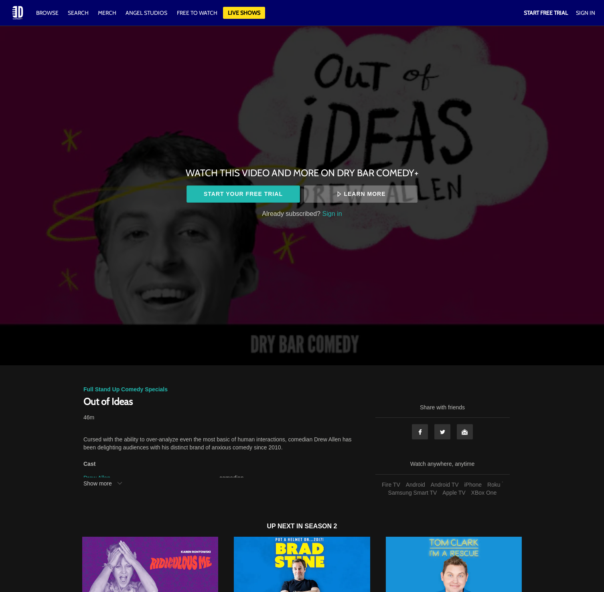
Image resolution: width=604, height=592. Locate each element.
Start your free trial (243, 194)
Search (79, 12)
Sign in (332, 213)
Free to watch (197, 12)
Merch (107, 12)
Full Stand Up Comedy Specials (125, 389)
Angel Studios (146, 12)
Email (464, 432)
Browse (48, 12)
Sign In (585, 12)
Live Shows (244, 12)
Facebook (419, 432)
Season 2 (321, 526)
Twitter (442, 432)
